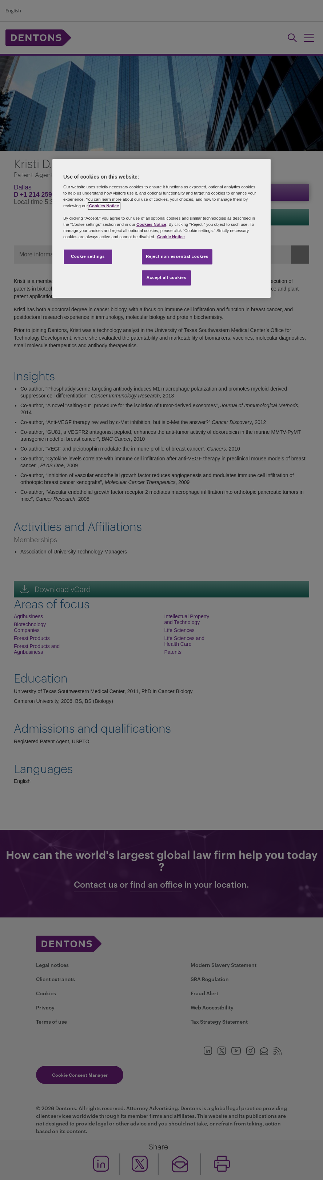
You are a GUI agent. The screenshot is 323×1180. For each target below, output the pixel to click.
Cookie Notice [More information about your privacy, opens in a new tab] (171, 237)
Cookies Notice (104, 206)
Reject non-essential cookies (177, 256)
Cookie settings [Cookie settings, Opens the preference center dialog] (88, 256)
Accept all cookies (167, 277)
